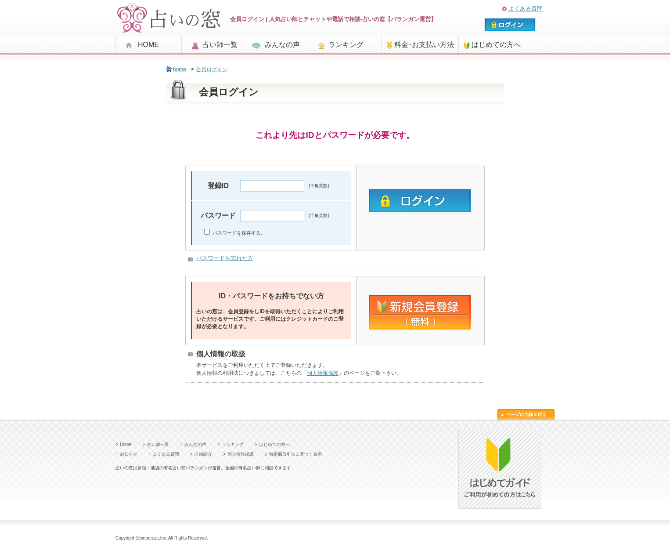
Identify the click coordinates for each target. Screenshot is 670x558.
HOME (148, 44)
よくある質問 (525, 8)
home (179, 69)
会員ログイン (211, 69)
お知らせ (128, 454)
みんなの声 (282, 44)
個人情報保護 (323, 373)
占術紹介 (203, 454)
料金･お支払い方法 (424, 44)
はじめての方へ (496, 44)
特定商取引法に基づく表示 (295, 454)
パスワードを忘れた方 (224, 258)
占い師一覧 (220, 44)
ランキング (346, 44)
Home (126, 444)
